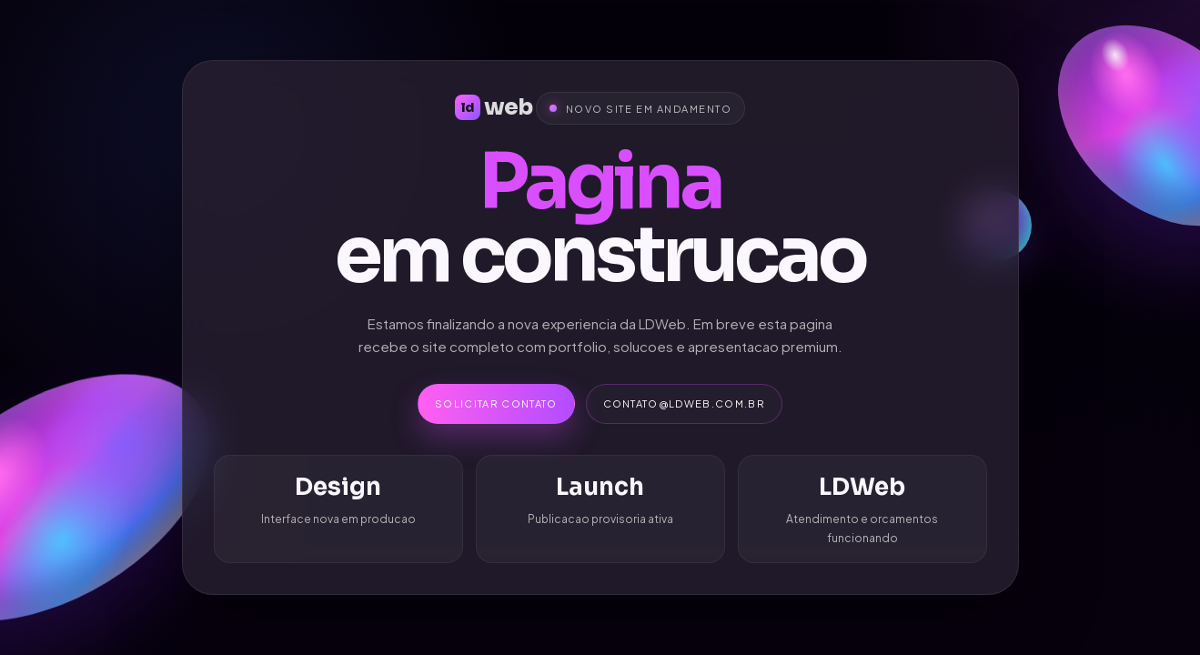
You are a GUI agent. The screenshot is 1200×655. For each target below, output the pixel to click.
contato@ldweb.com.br (684, 403)
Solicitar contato (496, 403)
